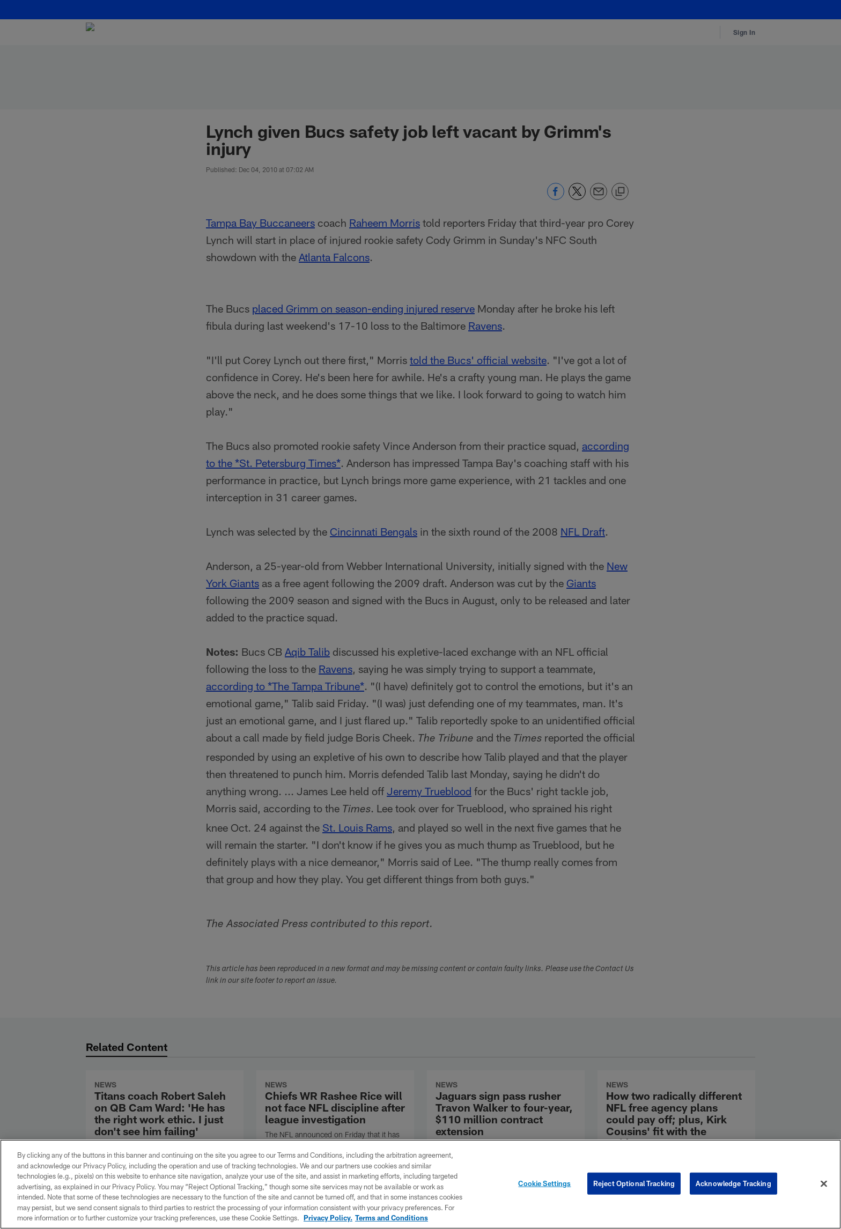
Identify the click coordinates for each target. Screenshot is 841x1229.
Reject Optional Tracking (634, 1183)
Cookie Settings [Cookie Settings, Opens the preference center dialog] (544, 1183)
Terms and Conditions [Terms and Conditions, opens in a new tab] (391, 1217)
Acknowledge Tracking (733, 1183)
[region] (420, 1184)
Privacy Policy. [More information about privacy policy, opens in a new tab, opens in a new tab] (328, 1217)
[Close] (824, 1183)
